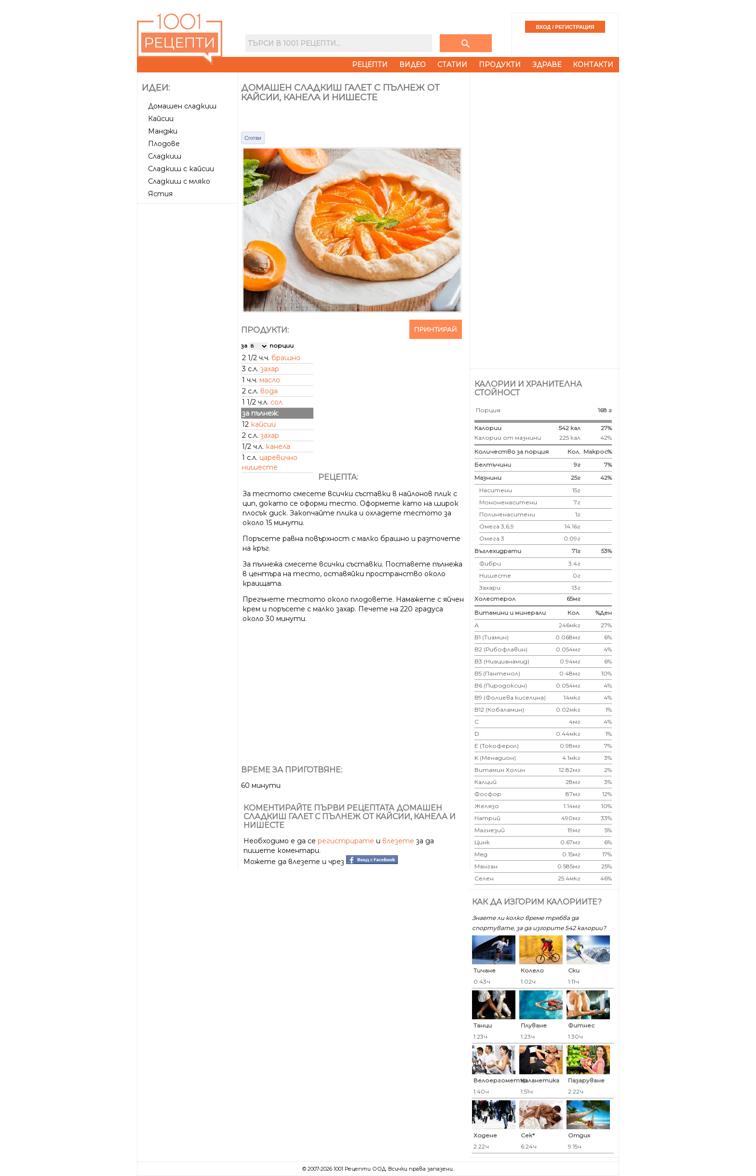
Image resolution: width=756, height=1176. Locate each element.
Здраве (546, 64)
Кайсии (161, 118)
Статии (452, 64)
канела (278, 446)
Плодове (164, 143)
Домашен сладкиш (182, 106)
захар (269, 369)
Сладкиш (164, 156)
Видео (412, 64)
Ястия (160, 193)
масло (269, 380)
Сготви (252, 138)
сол (276, 402)
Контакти (593, 64)
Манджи (162, 131)
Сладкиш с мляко (179, 181)
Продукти (500, 64)
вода (269, 391)
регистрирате (346, 841)
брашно (285, 357)
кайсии (263, 424)
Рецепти (370, 64)
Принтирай (435, 329)
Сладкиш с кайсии (181, 168)
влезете (398, 841)
